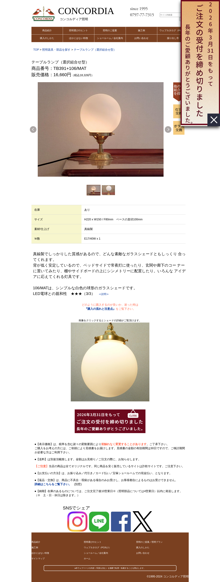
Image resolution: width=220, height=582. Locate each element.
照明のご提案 (110, 30)
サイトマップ (38, 558)
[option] (101, 129)
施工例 (141, 30)
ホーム (87, 558)
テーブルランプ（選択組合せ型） (95, 49)
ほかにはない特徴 (78, 38)
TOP (36, 49)
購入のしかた (47, 38)
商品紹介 (47, 30)
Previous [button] (33, 129)
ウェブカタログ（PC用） (172, 30)
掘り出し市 (173, 38)
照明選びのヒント (78, 30)
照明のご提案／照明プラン (149, 542)
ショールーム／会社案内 (110, 38)
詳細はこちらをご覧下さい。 (53, 484)
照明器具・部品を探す (56, 49)
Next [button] (168, 129)
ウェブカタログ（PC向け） (97, 547)
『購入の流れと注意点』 (100, 308)
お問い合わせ (141, 38)
